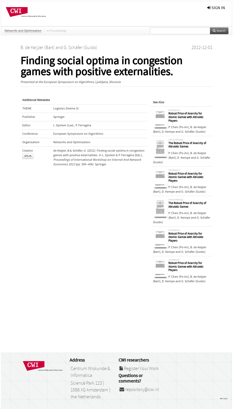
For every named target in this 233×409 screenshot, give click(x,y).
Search (219, 31)
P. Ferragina (83, 125)
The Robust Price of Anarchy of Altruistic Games (187, 145)
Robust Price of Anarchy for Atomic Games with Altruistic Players (185, 117)
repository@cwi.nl (139, 389)
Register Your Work (139, 368)
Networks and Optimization (23, 31)
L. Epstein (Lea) (63, 125)
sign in (216, 7)
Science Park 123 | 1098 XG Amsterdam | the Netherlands (90, 390)
